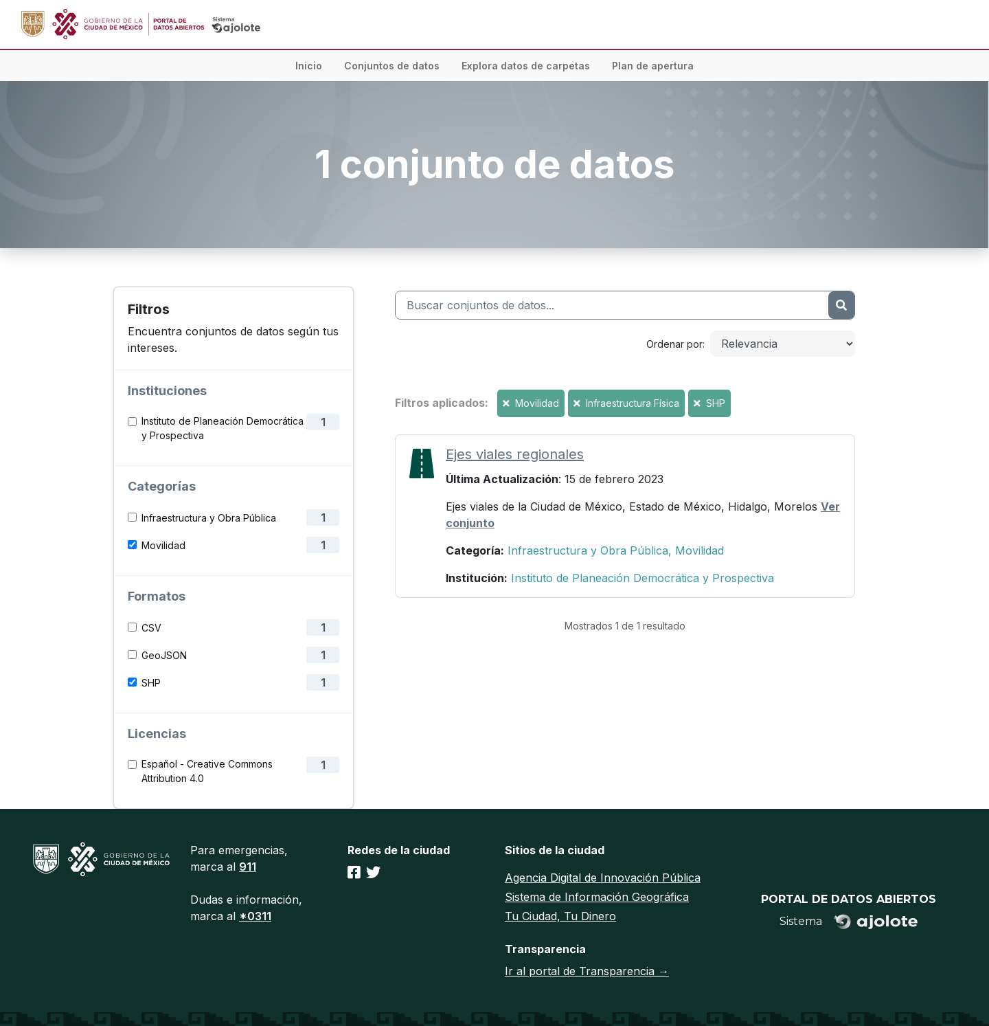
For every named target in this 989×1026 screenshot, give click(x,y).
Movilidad (163, 545)
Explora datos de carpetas (526, 65)
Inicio (308, 65)
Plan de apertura (653, 65)
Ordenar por (674, 344)
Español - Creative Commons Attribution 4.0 (207, 771)
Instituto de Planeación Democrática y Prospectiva (222, 428)
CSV (151, 628)
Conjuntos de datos (392, 65)
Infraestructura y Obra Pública (208, 518)
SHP (151, 683)
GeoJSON (164, 655)
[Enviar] (841, 305)
